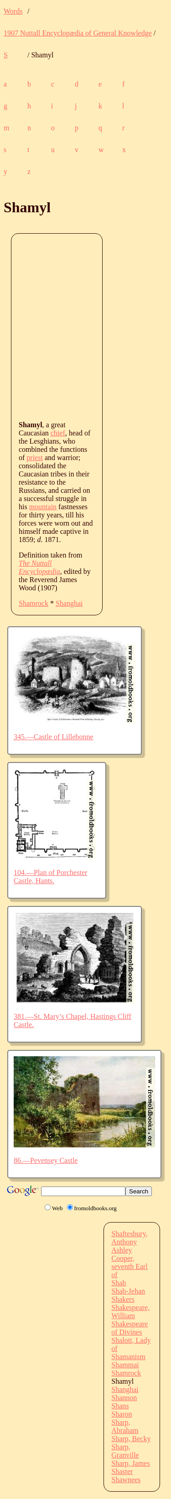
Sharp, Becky (130, 1439)
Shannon (124, 1398)
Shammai (125, 1365)
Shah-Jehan (128, 1291)
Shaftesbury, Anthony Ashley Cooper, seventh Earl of (129, 1254)
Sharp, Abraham (125, 1426)
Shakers (123, 1299)
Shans (120, 1406)
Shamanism (128, 1357)
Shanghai (69, 603)
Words (13, 11)
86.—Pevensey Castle (46, 1160)
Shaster (122, 1471)
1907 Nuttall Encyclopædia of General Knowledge (78, 33)
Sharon (121, 1414)
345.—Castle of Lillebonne (53, 737)
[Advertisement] (85, 326)
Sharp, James (130, 1463)
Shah (118, 1283)
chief (58, 433)
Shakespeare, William (130, 1312)
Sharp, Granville (125, 1451)
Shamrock (33, 603)
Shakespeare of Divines (129, 1328)
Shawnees (125, 1480)
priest (34, 457)
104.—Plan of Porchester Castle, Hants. (50, 877)
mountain (43, 507)
